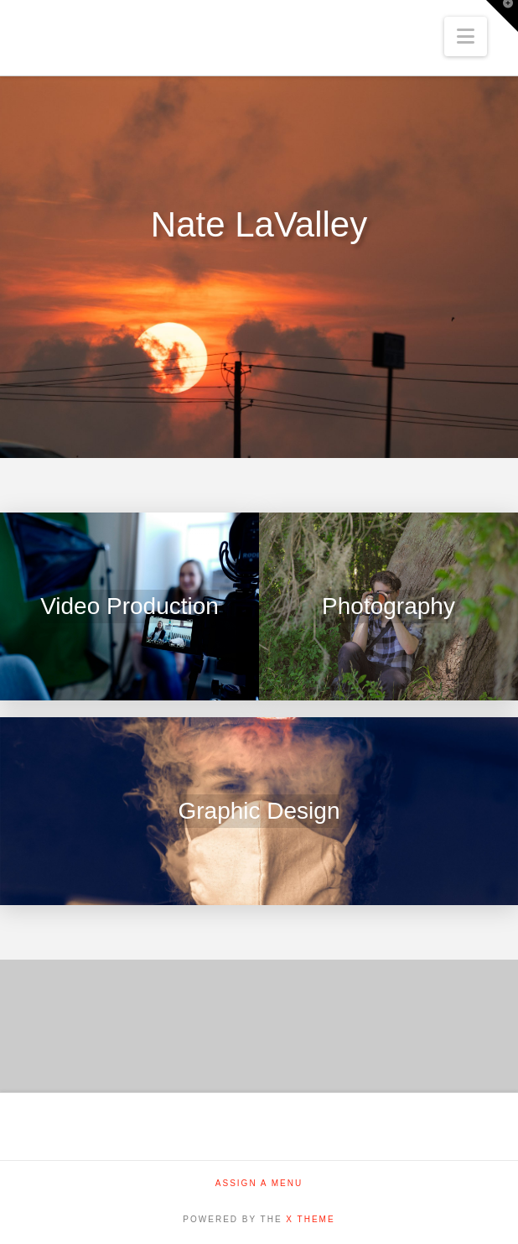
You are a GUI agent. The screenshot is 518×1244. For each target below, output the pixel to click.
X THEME (310, 1219)
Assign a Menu (259, 1183)
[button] (465, 36)
